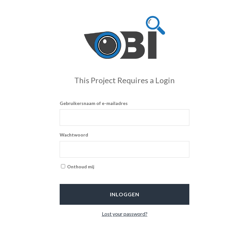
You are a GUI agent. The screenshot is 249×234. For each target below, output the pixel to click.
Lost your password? (125, 214)
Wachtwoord (74, 134)
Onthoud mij (77, 166)
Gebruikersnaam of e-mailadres (94, 103)
